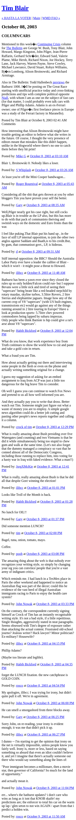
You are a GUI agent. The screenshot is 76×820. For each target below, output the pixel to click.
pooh (19, 554)
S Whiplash (23, 170)
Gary (19, 205)
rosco (19, 685)
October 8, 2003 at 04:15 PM (46, 643)
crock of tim (24, 427)
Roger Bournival (27, 184)
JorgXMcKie (24, 466)
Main (36, 18)
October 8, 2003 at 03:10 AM (49, 156)
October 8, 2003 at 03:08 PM (45, 554)
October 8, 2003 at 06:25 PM (45, 717)
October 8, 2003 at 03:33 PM (55, 604)
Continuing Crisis (48, 44)
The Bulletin (14, 48)
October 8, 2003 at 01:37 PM (45, 519)
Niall (5, 98)
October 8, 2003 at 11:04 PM (55, 788)
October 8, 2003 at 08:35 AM (46, 205)
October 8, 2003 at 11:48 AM (46, 272)
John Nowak (24, 604)
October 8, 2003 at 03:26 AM (54, 170)
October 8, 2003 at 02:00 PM (43, 533)
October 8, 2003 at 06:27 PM (46, 734)
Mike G (21, 156)
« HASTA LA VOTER (16, 18)
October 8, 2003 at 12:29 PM (55, 427)
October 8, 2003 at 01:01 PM (46, 487)
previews (58, 82)
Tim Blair (15, 8)
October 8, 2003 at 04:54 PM (46, 685)
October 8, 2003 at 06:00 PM (55, 703)
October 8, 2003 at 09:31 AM (41, 251)
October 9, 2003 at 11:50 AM (46, 816)
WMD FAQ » (51, 18)
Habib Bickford (26, 330)
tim (18, 533)
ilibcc (19, 272)
